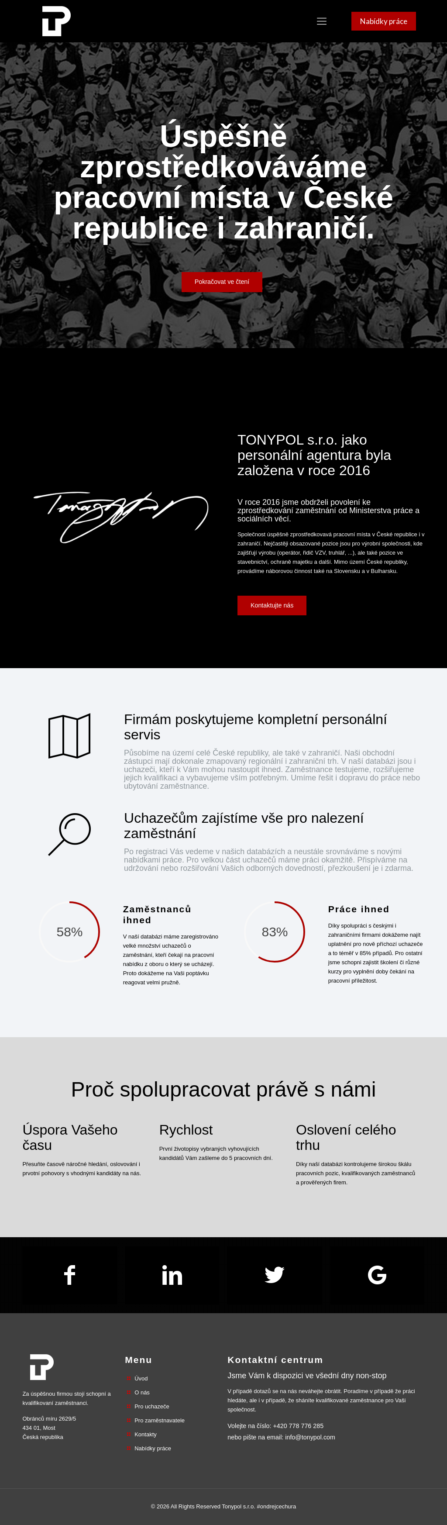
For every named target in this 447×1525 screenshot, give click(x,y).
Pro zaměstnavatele (159, 1420)
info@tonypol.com (310, 1437)
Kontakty (145, 1434)
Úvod (141, 1378)
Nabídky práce (152, 1448)
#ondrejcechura (276, 1506)
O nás (142, 1392)
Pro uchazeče (151, 1406)
